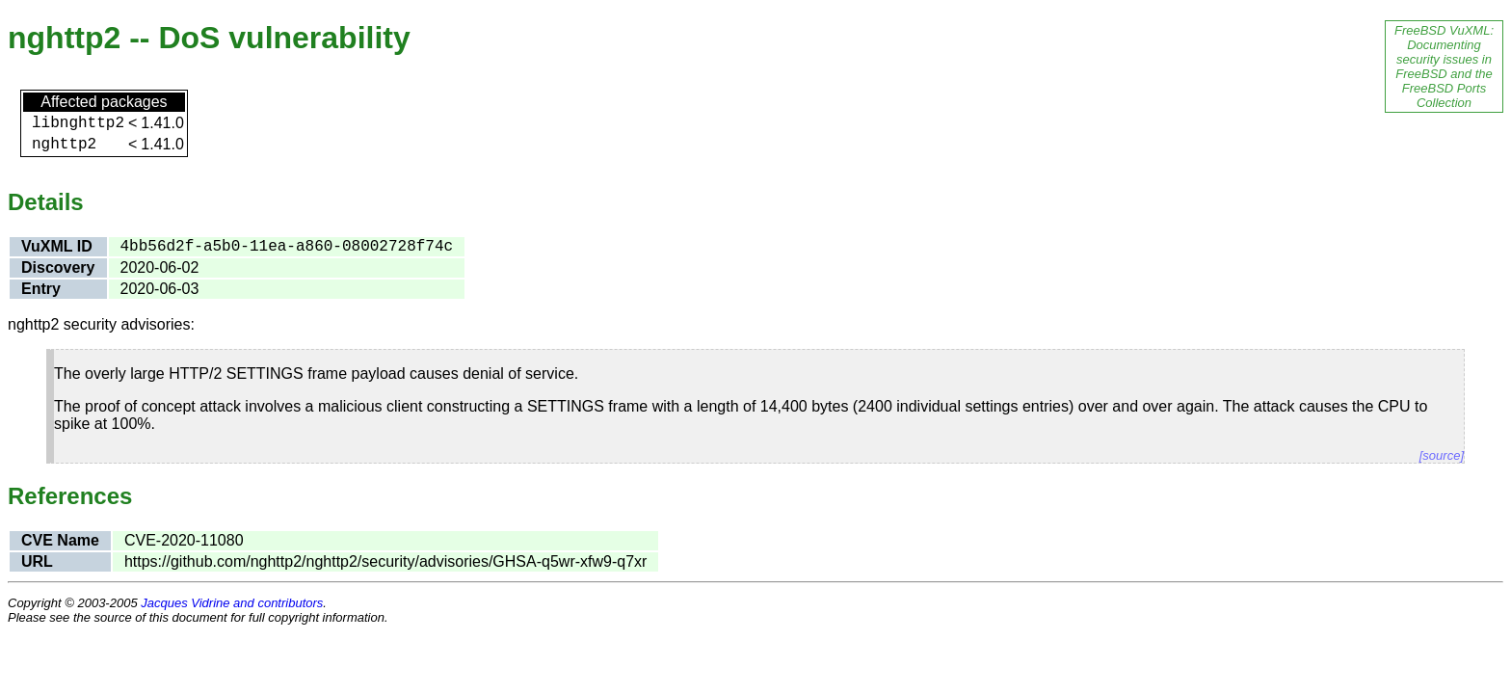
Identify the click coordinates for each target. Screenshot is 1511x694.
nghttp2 (64, 144)
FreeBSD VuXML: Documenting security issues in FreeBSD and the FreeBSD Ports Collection (1444, 66)
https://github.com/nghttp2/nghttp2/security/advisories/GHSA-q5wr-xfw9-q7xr (385, 561)
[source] (1441, 455)
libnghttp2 (78, 123)
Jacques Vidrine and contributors (232, 603)
